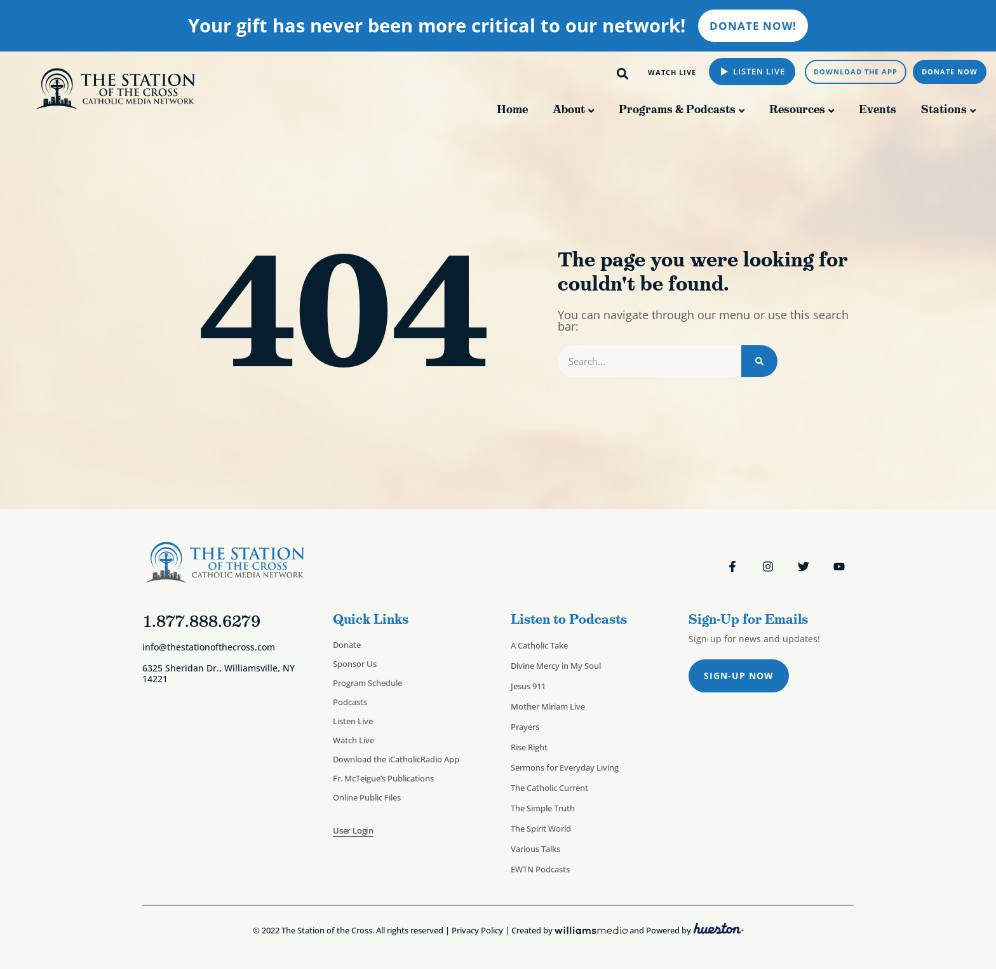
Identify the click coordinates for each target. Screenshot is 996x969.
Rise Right (529, 747)
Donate (347, 644)
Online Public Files (367, 797)
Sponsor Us (355, 664)
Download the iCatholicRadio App (396, 759)
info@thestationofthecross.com (208, 647)
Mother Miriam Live (548, 706)
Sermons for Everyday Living (565, 767)
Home (512, 109)
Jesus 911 (528, 686)
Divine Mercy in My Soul (556, 665)
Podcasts (350, 702)
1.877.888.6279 (201, 621)
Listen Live (757, 71)
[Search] (759, 361)
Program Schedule (367, 683)
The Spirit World (541, 828)
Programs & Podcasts (677, 109)
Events (877, 109)
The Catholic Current (549, 788)
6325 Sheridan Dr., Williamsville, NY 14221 (218, 673)
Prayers (525, 726)
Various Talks (535, 849)
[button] (622, 73)
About (569, 109)
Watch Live (353, 740)
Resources (797, 109)
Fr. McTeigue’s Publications (383, 778)
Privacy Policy (477, 931)
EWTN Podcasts (540, 869)
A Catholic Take (539, 645)
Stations (944, 109)
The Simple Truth (543, 808)
